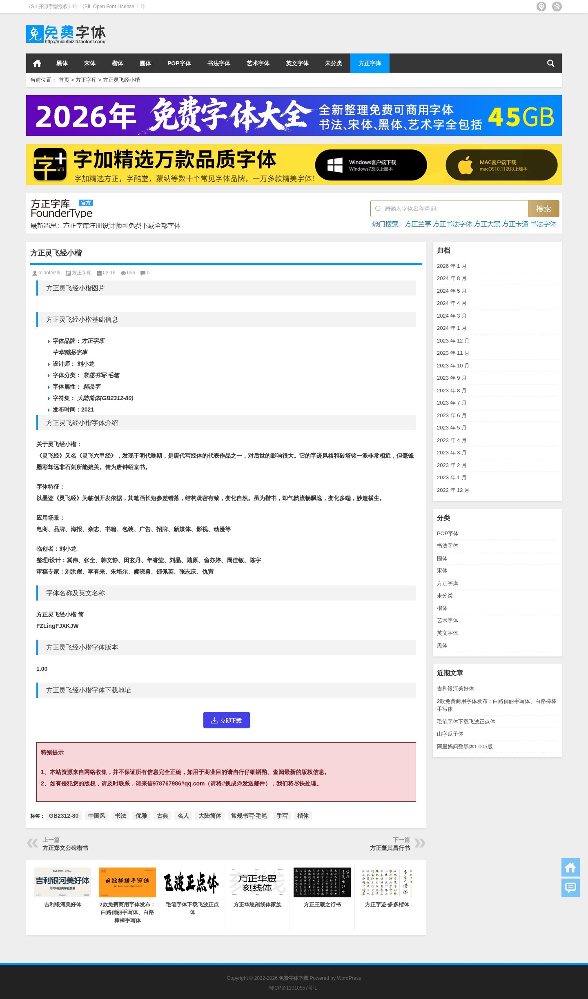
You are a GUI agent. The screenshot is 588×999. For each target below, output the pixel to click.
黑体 (62, 63)
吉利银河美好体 (455, 688)
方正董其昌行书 (390, 848)
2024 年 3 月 (452, 316)
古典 (162, 815)
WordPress (349, 978)
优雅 (141, 815)
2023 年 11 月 (453, 353)
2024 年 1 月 (452, 328)
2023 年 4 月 (452, 440)
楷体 (117, 63)
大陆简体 (209, 815)
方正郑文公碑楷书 (65, 848)
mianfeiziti (49, 273)
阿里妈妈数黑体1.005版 (465, 746)
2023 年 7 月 (452, 403)
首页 (37, 63)
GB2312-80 (63, 815)
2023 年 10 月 (453, 366)
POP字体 (179, 63)
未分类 (333, 63)
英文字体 (297, 63)
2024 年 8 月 (452, 278)
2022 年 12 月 (453, 490)
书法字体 (218, 63)
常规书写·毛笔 (249, 815)
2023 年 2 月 (452, 465)
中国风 (96, 815)
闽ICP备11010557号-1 (292, 988)
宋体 (90, 63)
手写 (282, 815)
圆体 (145, 63)
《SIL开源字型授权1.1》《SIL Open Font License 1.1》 (86, 6)
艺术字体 (258, 63)
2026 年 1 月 (452, 266)
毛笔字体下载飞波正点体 (466, 722)
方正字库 (370, 63)
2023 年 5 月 (452, 428)
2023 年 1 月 (452, 477)
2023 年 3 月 (452, 452)
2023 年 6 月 (452, 415)
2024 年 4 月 (452, 303)
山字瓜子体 (450, 734)
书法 (120, 815)
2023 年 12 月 (453, 341)
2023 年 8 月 (452, 390)
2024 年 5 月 (452, 291)
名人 (183, 815)
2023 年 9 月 (452, 378)
